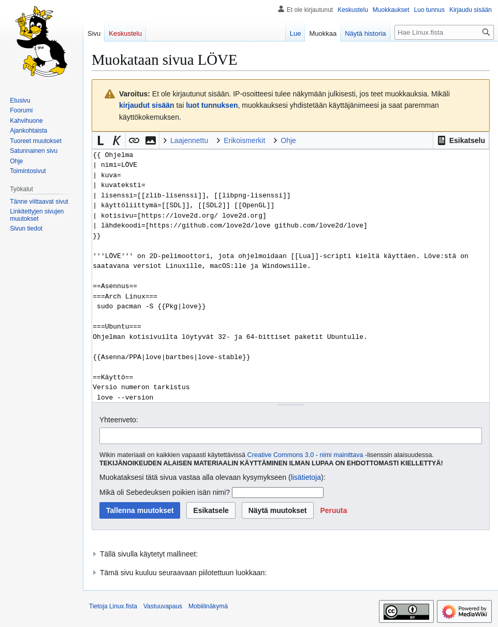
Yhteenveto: (118, 420)
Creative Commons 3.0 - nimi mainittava (305, 455)
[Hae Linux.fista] (444, 32)
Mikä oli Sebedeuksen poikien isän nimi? (164, 492)
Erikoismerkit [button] (244, 140)
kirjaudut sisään (146, 105)
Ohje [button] (288, 140)
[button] (461, 140)
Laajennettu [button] (189, 140)
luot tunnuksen (212, 105)
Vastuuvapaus (162, 606)
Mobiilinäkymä (208, 606)
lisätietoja (306, 477)
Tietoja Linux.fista (113, 606)
